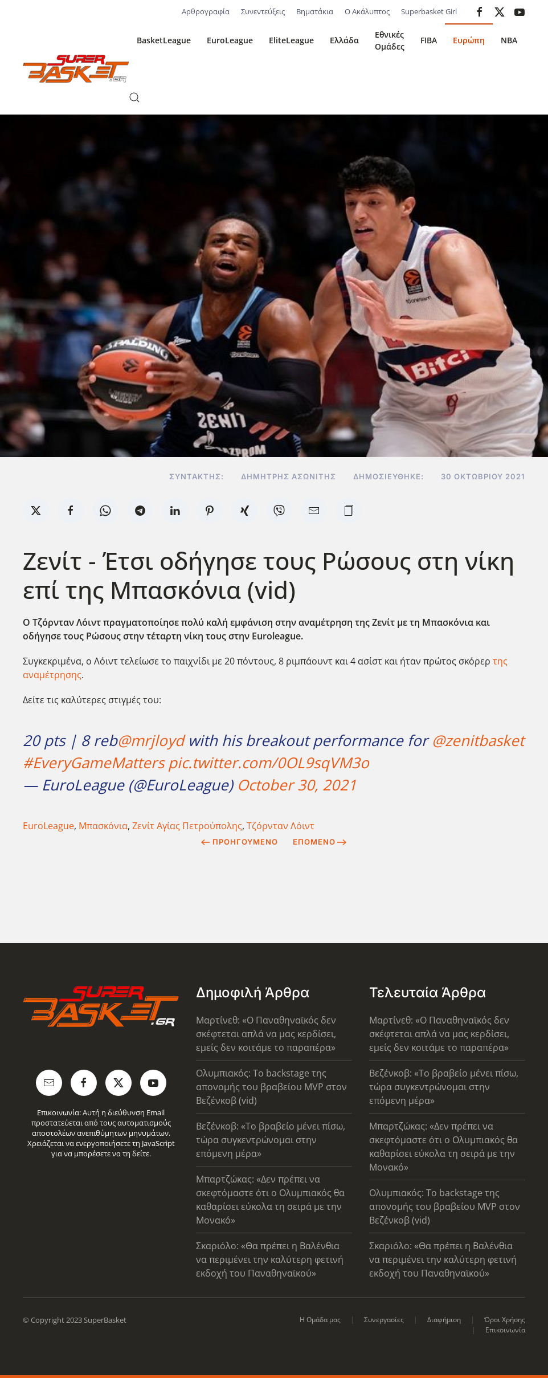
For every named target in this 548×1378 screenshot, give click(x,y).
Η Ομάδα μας (320, 1319)
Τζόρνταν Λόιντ (280, 826)
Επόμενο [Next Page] (320, 841)
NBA (509, 40)
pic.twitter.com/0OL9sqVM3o (268, 762)
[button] (134, 97)
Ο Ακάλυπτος (367, 11)
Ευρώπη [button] (469, 40)
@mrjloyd (150, 740)
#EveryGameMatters (93, 762)
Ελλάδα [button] (344, 40)
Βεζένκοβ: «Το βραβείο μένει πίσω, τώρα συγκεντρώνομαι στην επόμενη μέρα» (270, 1140)
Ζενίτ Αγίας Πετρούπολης (187, 826)
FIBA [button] (428, 40)
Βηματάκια (314, 11)
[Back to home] (76, 69)
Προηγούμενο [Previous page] (239, 841)
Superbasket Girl (429, 11)
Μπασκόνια (103, 826)
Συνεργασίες (384, 1319)
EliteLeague (291, 40)
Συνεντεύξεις (263, 11)
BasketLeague (164, 40)
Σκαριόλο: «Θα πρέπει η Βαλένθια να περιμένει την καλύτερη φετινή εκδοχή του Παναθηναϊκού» (269, 1259)
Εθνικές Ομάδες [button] (389, 40)
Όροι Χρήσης (504, 1319)
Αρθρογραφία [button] (206, 11)
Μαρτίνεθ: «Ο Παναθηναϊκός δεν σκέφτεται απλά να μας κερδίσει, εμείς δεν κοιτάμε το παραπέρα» (266, 1034)
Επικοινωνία (505, 1330)
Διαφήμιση (444, 1319)
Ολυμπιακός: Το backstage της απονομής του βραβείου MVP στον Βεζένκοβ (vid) (271, 1087)
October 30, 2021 (297, 784)
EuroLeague (230, 40)
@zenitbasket (478, 740)
